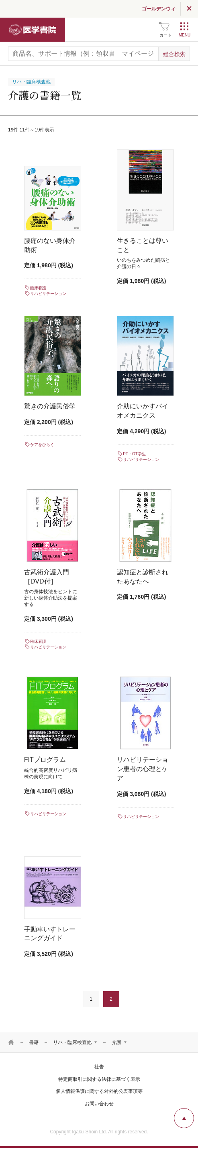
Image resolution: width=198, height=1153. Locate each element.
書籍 (34, 1042)
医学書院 (32, 30)
